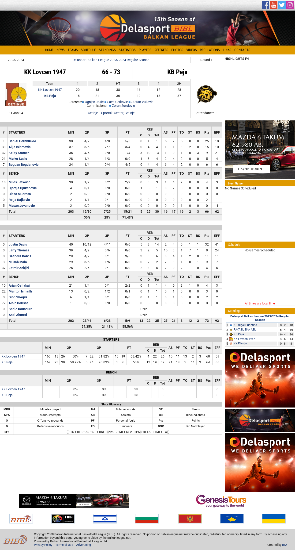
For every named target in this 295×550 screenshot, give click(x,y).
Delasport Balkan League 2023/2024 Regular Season (111, 60)
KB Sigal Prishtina (245, 325)
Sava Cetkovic (117, 102)
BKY (285, 544)
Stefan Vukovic (142, 102)
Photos (177, 50)
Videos (191, 50)
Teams (73, 50)
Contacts (242, 50)
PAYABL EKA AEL (245, 329)
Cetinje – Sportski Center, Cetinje (111, 113)
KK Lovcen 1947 (50, 90)
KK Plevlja (240, 343)
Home (49, 50)
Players (145, 50)
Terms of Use (64, 544)
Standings (107, 50)
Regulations (210, 50)
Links (227, 50)
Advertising (83, 544)
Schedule (88, 50)
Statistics (127, 50)
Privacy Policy (43, 544)
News (60, 50)
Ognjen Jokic (94, 102)
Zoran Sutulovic (123, 106)
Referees (161, 50)
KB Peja (7, 362)
